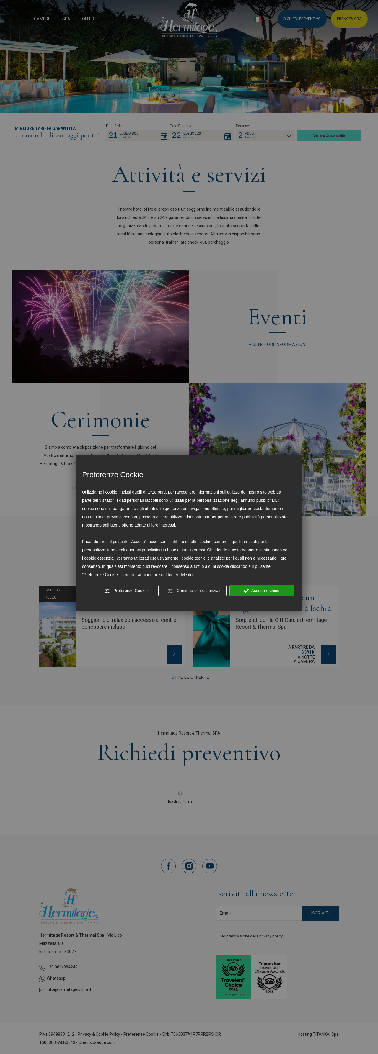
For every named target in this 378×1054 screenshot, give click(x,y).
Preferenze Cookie (126, 591)
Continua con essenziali (194, 591)
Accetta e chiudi (262, 591)
